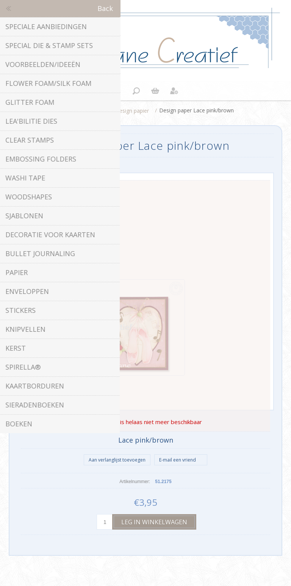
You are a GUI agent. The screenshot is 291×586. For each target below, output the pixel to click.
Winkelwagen (155, 90)
